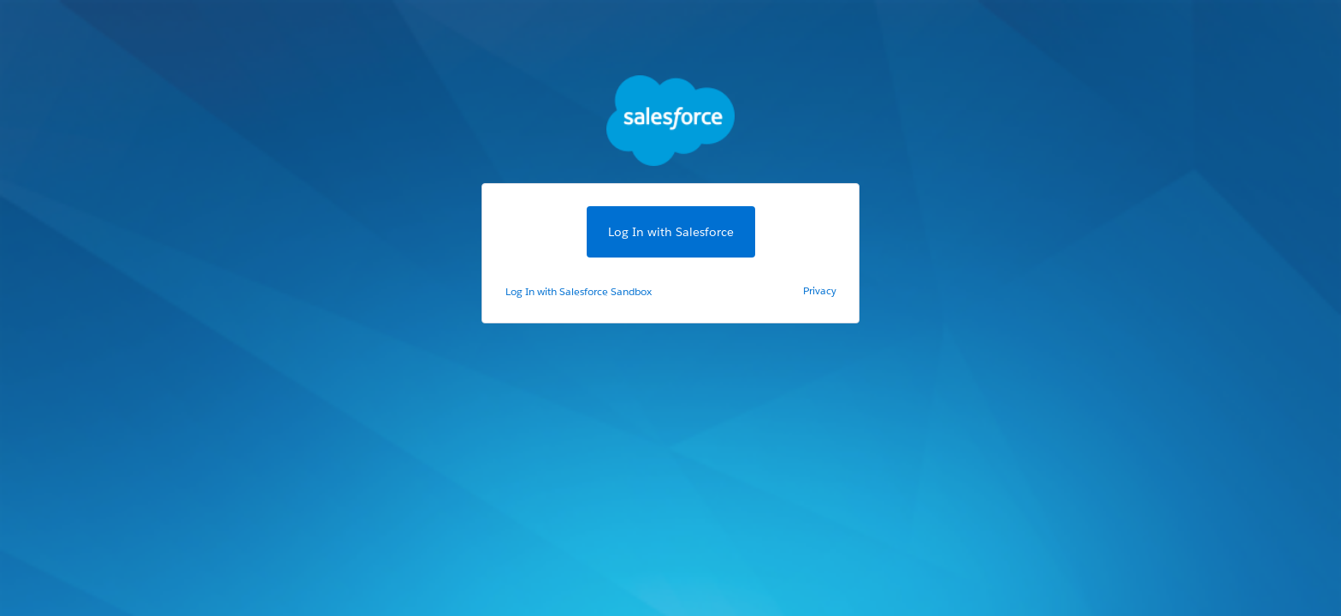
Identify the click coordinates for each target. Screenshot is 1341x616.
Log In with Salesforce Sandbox (578, 291)
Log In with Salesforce (671, 232)
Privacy (819, 290)
